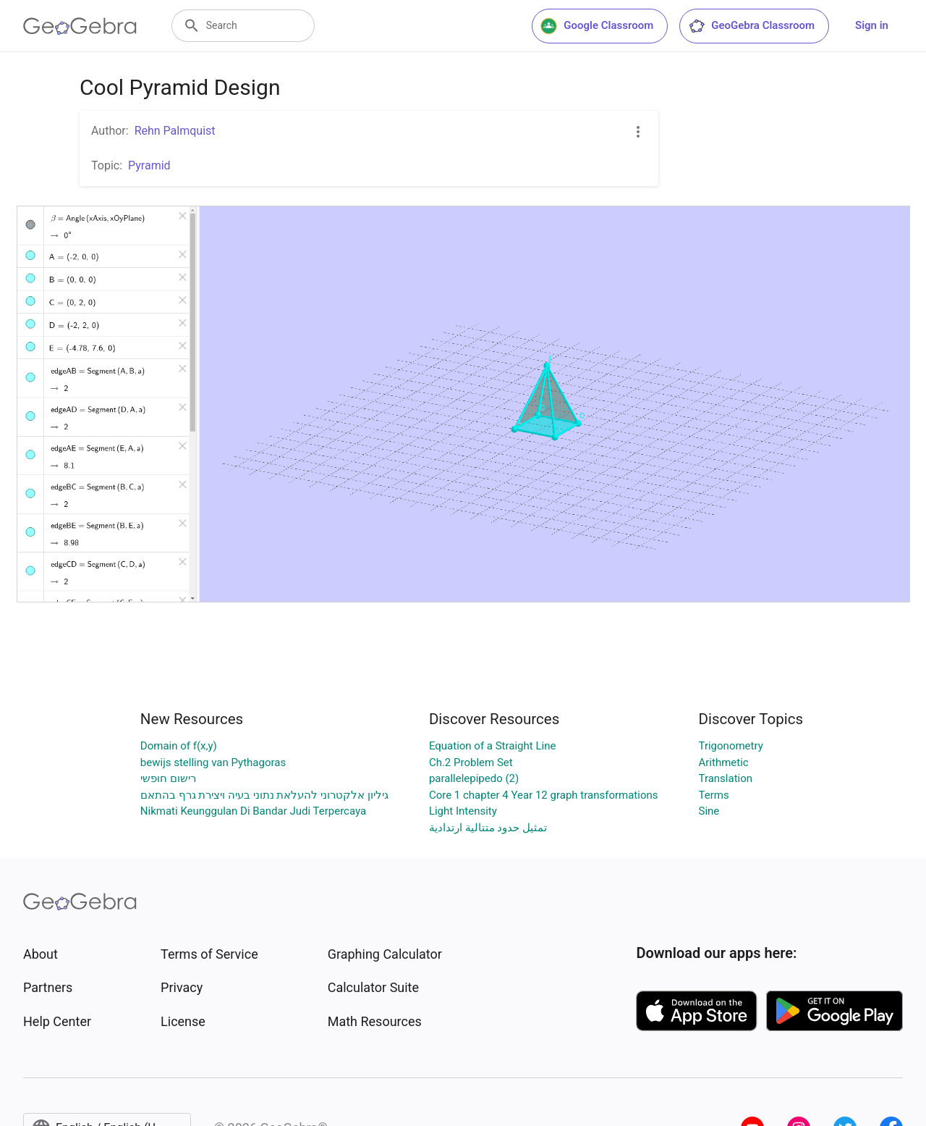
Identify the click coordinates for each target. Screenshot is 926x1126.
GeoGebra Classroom (751, 26)
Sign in (871, 25)
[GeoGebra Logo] (80, 26)
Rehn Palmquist (175, 131)
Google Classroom (596, 26)
